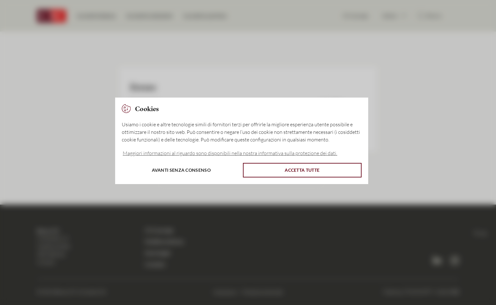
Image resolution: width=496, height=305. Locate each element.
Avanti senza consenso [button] (181, 170)
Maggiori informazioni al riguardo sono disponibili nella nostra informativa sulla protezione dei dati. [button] (230, 153)
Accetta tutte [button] (302, 170)
